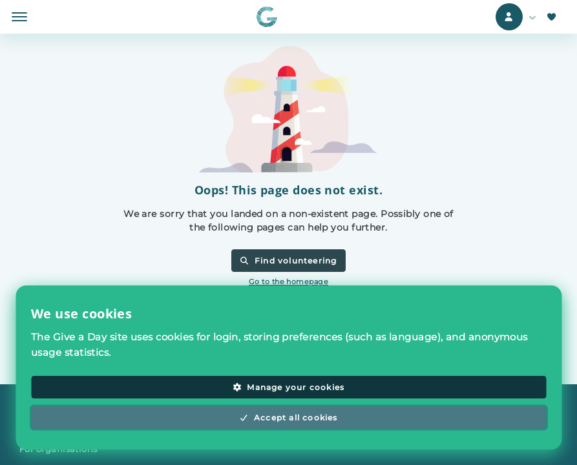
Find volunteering (288, 260)
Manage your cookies (288, 387)
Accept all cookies (288, 417)
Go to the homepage (288, 281)
